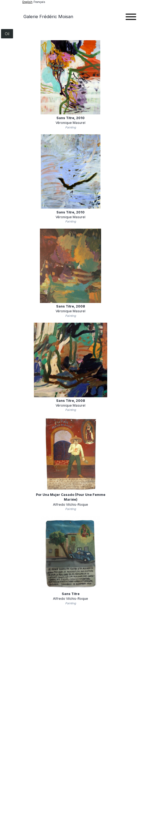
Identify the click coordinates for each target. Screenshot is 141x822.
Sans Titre (71, 594)
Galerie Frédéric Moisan (48, 16)
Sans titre (70, 118)
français (39, 2)
